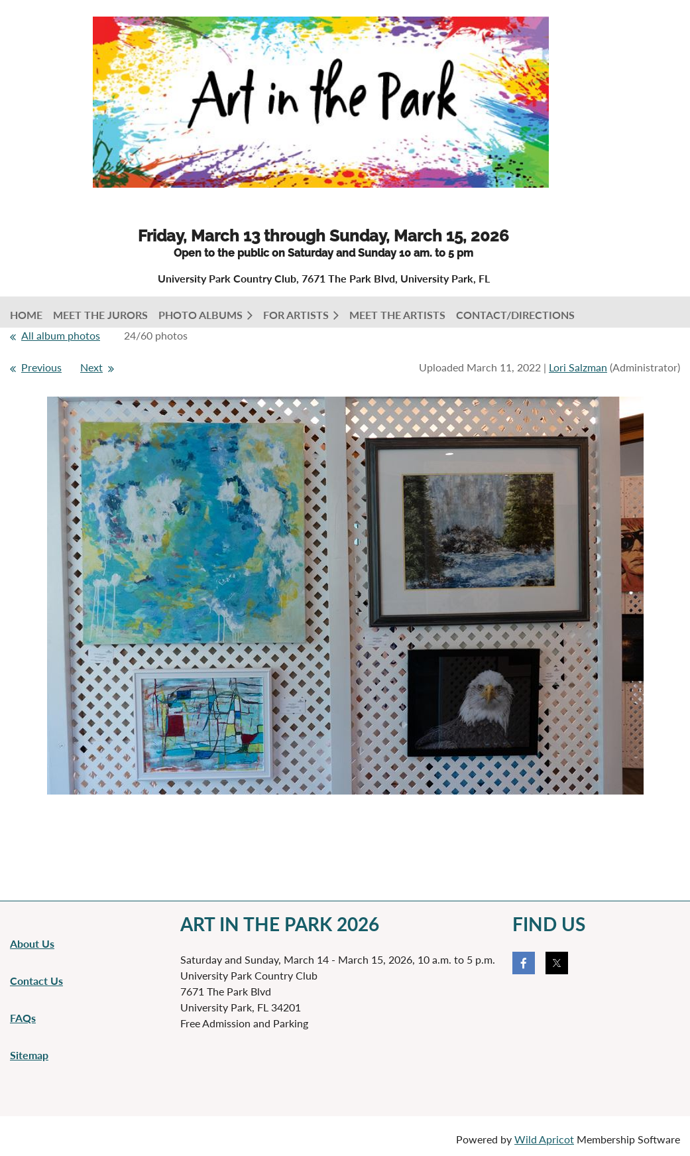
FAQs (23, 1017)
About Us (32, 943)
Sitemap (29, 1055)
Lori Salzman (578, 367)
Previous (41, 367)
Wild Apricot (544, 1139)
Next (91, 367)
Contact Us (36, 980)
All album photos (60, 335)
